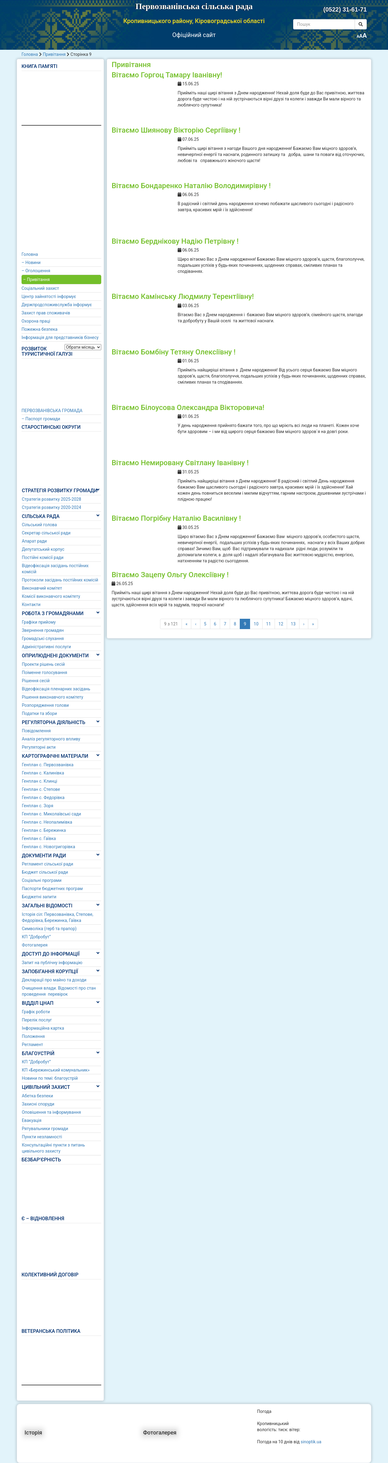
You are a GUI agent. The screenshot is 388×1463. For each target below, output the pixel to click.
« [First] (187, 623)
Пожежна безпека (40, 329)
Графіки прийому (39, 622)
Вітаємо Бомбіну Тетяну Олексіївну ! (174, 352)
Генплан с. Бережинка (44, 830)
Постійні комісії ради (42, 557)
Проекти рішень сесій (43, 664)
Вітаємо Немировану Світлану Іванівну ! (180, 463)
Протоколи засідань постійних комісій (60, 579)
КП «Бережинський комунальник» (56, 1070)
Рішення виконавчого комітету (52, 697)
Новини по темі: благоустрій (50, 1078)
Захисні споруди (38, 1104)
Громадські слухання (43, 638)
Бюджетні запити (39, 896)
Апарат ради (34, 541)
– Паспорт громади (41, 418)
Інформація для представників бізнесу (60, 337)
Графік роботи (36, 1011)
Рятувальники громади (45, 1128)
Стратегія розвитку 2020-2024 (51, 507)
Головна (30, 54)
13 (293, 623)
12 (281, 623)
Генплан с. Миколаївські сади (51, 813)
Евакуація (32, 1120)
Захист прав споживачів (46, 312)
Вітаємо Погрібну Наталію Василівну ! (176, 518)
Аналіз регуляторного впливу (51, 739)
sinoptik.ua (311, 1441)
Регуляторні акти (38, 747)
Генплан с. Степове (41, 789)
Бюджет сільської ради (45, 872)
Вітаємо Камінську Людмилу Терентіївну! (183, 296)
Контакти (31, 604)
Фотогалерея (35, 945)
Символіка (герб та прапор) (49, 928)
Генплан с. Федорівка (43, 797)
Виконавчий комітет (42, 588)
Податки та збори (39, 713)
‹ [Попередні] (195, 623)
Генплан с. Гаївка (39, 838)
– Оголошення (36, 270)
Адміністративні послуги (46, 646)
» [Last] (313, 623)
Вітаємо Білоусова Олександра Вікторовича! (188, 407)
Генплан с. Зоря (37, 805)
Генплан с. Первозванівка (47, 764)
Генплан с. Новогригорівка (48, 846)
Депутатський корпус (43, 549)
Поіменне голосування (44, 672)
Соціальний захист (40, 288)
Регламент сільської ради (47, 864)
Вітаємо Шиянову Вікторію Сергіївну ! (176, 130)
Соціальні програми (42, 880)
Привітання (54, 54)
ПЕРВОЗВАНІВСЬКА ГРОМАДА (52, 410)
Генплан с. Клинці (39, 781)
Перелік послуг (37, 1020)
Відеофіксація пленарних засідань (56, 688)
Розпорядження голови (45, 705)
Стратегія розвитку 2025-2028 (51, 499)
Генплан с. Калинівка (43, 772)
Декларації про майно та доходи (54, 979)
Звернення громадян (43, 630)
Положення (33, 1036)
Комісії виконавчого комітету (51, 596)
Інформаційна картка (43, 1028)
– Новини (31, 262)
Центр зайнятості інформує (49, 296)
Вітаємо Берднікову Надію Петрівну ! (175, 241)
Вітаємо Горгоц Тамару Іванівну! (167, 75)
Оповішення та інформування (51, 1112)
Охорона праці (36, 321)
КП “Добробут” (36, 936)
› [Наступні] (303, 623)
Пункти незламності (42, 1136)
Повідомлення (36, 730)
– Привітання (36, 279)
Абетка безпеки (37, 1095)
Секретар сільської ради (46, 532)
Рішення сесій (36, 680)
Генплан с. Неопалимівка (47, 822)
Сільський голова (39, 524)
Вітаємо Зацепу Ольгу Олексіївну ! (170, 575)
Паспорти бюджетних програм (52, 888)
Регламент (32, 1044)
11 (268, 623)
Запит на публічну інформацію (52, 962)
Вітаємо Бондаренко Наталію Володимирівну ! (191, 185)
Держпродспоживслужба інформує (57, 304)
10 (256, 623)
